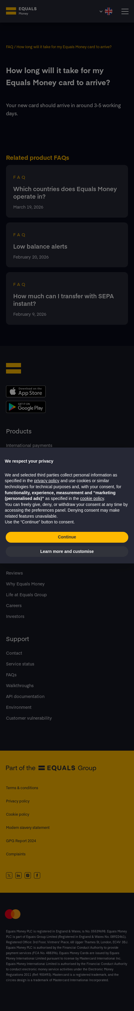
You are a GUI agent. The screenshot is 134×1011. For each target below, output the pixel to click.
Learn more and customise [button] (67, 551)
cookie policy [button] (92, 498)
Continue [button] (67, 537)
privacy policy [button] (46, 480)
